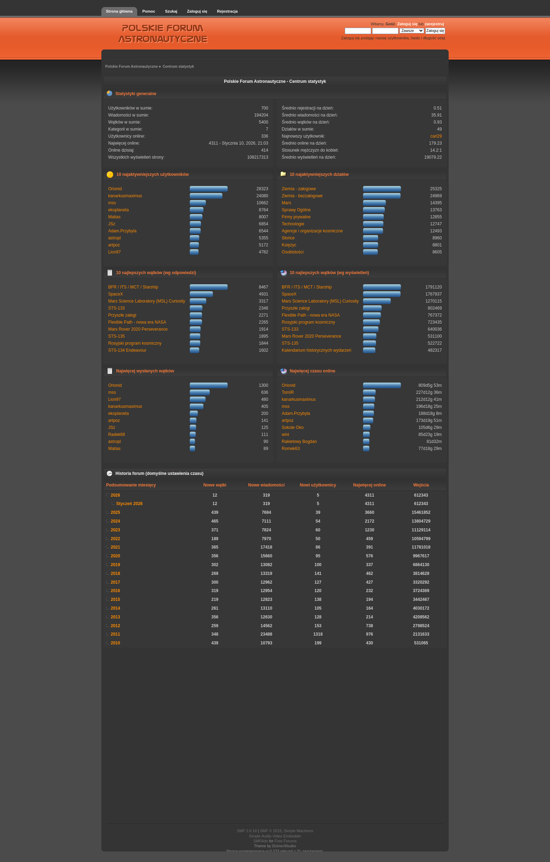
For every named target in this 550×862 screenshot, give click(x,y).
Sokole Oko (292, 427)
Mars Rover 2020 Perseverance (137, 329)
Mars (286, 202)
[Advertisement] (275, 736)
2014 (115, 608)
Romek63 (291, 448)
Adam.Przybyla (122, 230)
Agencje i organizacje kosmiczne (312, 230)
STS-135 (116, 336)
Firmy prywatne (296, 216)
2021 (115, 547)
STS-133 (116, 308)
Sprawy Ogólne (296, 209)
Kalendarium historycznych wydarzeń (316, 350)
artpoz (114, 245)
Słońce (288, 238)
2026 (115, 495)
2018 (115, 573)
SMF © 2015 (271, 831)
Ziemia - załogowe (299, 188)
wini (285, 434)
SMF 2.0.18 (247, 831)
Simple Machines (298, 831)
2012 (115, 625)
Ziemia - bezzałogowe (302, 195)
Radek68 (116, 434)
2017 (115, 582)
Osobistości (292, 252)
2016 (115, 590)
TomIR (288, 392)
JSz (111, 223)
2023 (115, 530)
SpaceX (115, 294)
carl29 (436, 136)
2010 (115, 643)
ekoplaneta (118, 209)
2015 (115, 599)
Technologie (293, 223)
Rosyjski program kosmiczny (134, 343)
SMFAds (260, 841)
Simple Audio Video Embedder (275, 836)
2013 (115, 617)
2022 (115, 538)
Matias (114, 216)
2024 (115, 521)
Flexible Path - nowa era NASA (137, 322)
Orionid (115, 188)
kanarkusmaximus (125, 195)
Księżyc (289, 245)
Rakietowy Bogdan (299, 441)
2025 (115, 512)
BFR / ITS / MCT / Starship (133, 287)
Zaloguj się (407, 24)
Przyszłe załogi (122, 315)
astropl (114, 238)
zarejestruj (434, 24)
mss (112, 202)
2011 (115, 634)
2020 (115, 555)
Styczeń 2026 (129, 503)
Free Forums (286, 841)
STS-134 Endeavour (127, 350)
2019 (115, 564)
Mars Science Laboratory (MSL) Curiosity (146, 301)
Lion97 (114, 252)
